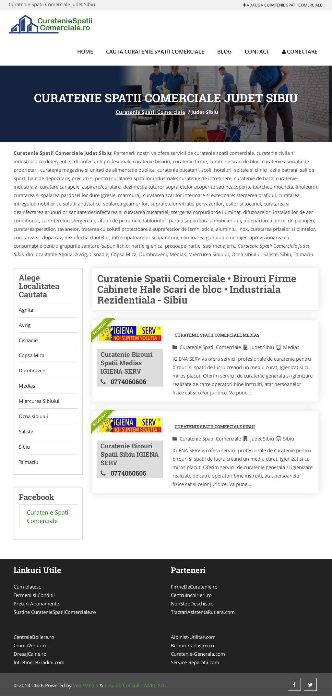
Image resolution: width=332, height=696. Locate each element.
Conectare (299, 51)
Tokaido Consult (122, 685)
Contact (257, 51)
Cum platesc (27, 587)
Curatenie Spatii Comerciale (150, 112)
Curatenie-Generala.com (198, 654)
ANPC (150, 685)
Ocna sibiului (33, 416)
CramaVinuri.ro (31, 645)
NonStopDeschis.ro (192, 604)
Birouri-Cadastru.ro (192, 645)
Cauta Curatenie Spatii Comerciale (155, 51)
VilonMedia (85, 685)
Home (85, 51)
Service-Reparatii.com (195, 662)
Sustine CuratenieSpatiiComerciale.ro (55, 612)
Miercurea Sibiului (39, 401)
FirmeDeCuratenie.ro (194, 587)
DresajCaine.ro (30, 654)
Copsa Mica (31, 355)
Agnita (26, 309)
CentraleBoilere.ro (34, 637)
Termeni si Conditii (34, 595)
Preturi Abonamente (36, 604)
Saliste (26, 432)
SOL (162, 685)
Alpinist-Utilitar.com (193, 637)
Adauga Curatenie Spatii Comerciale (282, 5)
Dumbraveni (33, 370)
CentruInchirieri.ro (191, 595)
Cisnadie (28, 340)
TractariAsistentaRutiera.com (203, 612)
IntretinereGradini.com (39, 662)
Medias (27, 386)
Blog (224, 51)
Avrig (24, 325)
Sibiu (24, 447)
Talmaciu (28, 462)
